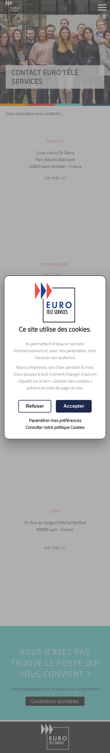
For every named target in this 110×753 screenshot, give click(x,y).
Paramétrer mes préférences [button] (55, 420)
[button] (74, 406)
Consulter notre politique (55, 427)
